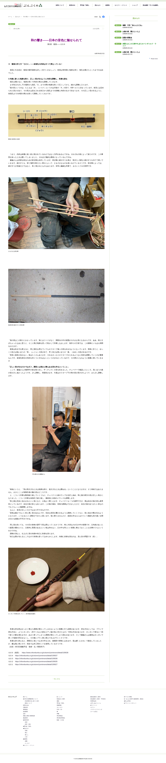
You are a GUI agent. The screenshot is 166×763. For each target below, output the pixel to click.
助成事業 (25, 711)
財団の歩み (26, 705)
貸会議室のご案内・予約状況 (98, 699)
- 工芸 (25, 736)
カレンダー (60, 707)
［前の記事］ (16, 28)
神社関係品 (60, 715)
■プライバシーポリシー (130, 703)
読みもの (97, 5)
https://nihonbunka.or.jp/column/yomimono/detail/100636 (36, 658)
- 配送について (28, 703)
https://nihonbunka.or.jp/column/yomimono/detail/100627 (36, 664)
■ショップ (59, 696)
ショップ (135, 5)
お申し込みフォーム (95, 703)
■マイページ (93, 705)
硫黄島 (107, 5)
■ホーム (25, 696)
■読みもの (25, 728)
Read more (154, 58)
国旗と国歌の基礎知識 (29, 715)
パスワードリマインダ (96, 709)
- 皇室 (25, 722)
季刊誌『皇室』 (85, 5)
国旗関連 (59, 705)
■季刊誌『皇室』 (27, 726)
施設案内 (25, 717)
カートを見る (93, 711)
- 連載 (25, 741)
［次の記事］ (96, 28)
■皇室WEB (26, 720)
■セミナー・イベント (28, 745)
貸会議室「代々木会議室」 (151, 5)
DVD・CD (59, 709)
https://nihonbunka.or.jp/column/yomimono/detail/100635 (36, 661)
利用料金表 (93, 701)
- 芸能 (25, 730)
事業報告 (25, 709)
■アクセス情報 (128, 696)
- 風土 (25, 732)
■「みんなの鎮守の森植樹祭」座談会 (133, 699)
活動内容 (25, 707)
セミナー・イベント (121, 5)
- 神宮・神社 (27, 724)
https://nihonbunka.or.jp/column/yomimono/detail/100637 (36, 655)
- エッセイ (27, 743)
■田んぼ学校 (127, 701)
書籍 (58, 701)
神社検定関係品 (61, 717)
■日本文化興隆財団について (30, 699)
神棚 (58, 713)
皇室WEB (72, 5)
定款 (24, 713)
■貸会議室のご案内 (95, 696)
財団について (60, 5)
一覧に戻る (56, 679)
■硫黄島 (25, 739)
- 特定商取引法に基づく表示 (31, 701)
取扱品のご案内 (61, 699)
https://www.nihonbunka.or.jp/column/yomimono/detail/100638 (45, 653)
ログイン (92, 707)
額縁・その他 (60, 720)
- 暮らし (26, 734)
